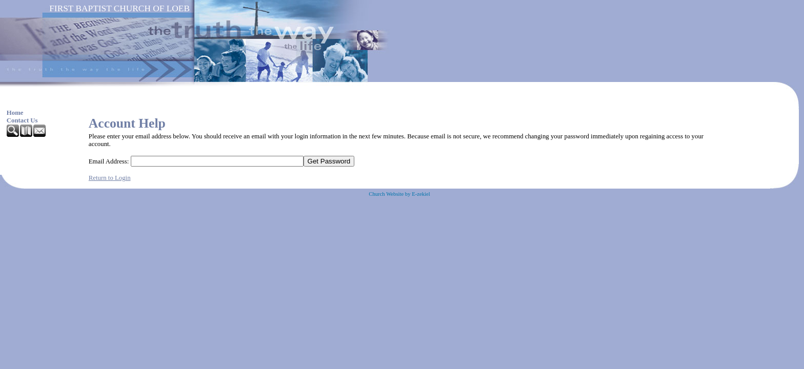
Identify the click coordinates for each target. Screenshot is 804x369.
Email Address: (109, 161)
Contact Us (22, 120)
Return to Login (110, 177)
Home (15, 112)
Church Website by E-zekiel (399, 194)
